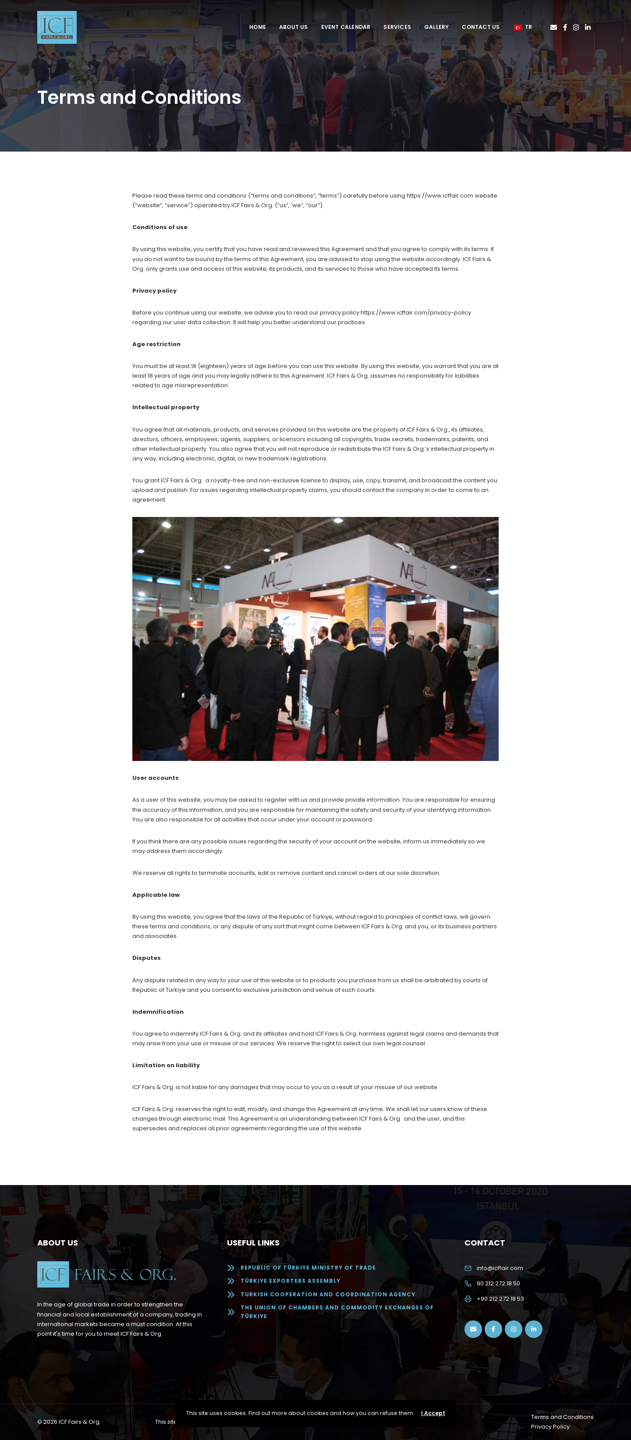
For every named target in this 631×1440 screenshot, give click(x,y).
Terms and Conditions (562, 1417)
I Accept (433, 1413)
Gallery (436, 27)
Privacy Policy (550, 1426)
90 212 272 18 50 (498, 1283)
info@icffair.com (500, 1268)
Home (257, 27)
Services (397, 27)
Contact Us (481, 27)
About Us (293, 27)
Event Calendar (346, 27)
